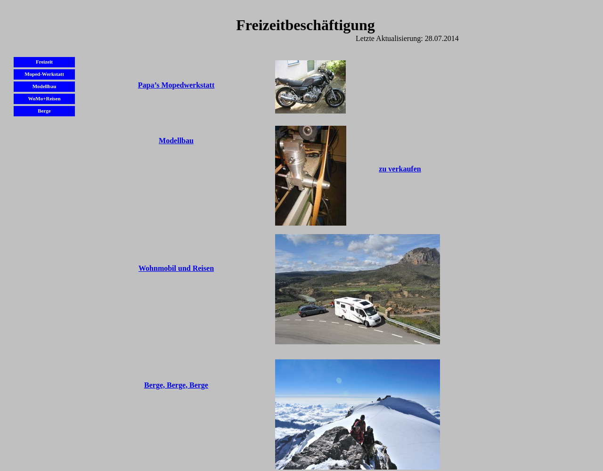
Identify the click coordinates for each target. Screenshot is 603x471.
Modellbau (176, 141)
